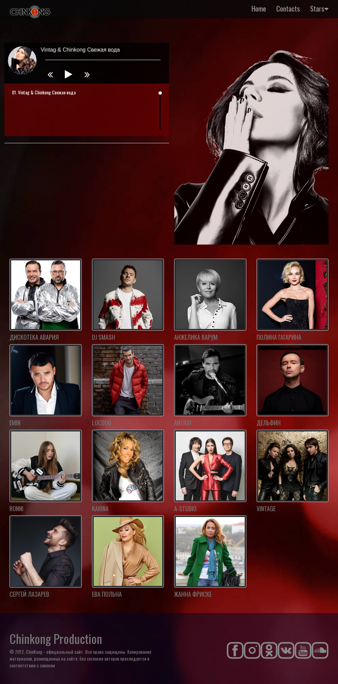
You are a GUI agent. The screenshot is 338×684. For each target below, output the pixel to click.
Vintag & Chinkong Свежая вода (47, 92)
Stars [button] (319, 8)
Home (258, 8)
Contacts (288, 8)
